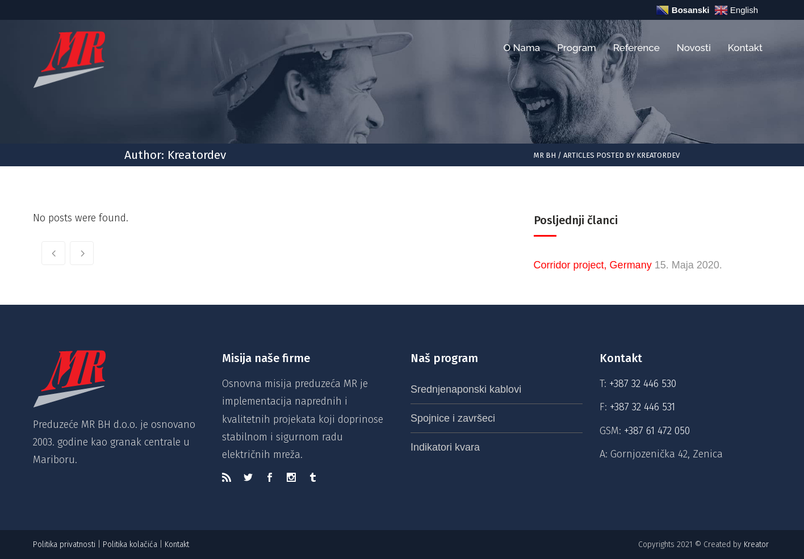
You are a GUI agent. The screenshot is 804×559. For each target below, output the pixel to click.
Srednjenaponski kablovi (466, 389)
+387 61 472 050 (657, 430)
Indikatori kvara (445, 447)
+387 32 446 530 (642, 383)
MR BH (545, 155)
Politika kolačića (130, 544)
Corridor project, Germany (593, 265)
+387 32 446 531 (642, 407)
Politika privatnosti (64, 544)
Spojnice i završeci (453, 418)
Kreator (757, 544)
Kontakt (178, 544)
